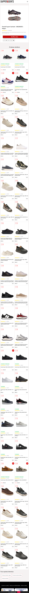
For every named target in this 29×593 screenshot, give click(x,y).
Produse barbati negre (6, 575)
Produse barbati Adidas (17, 575)
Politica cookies (24, 585)
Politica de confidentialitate (15, 585)
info (12, 69)
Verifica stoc (18, 37)
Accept (18, 592)
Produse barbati (5, 578)
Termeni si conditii (5, 585)
